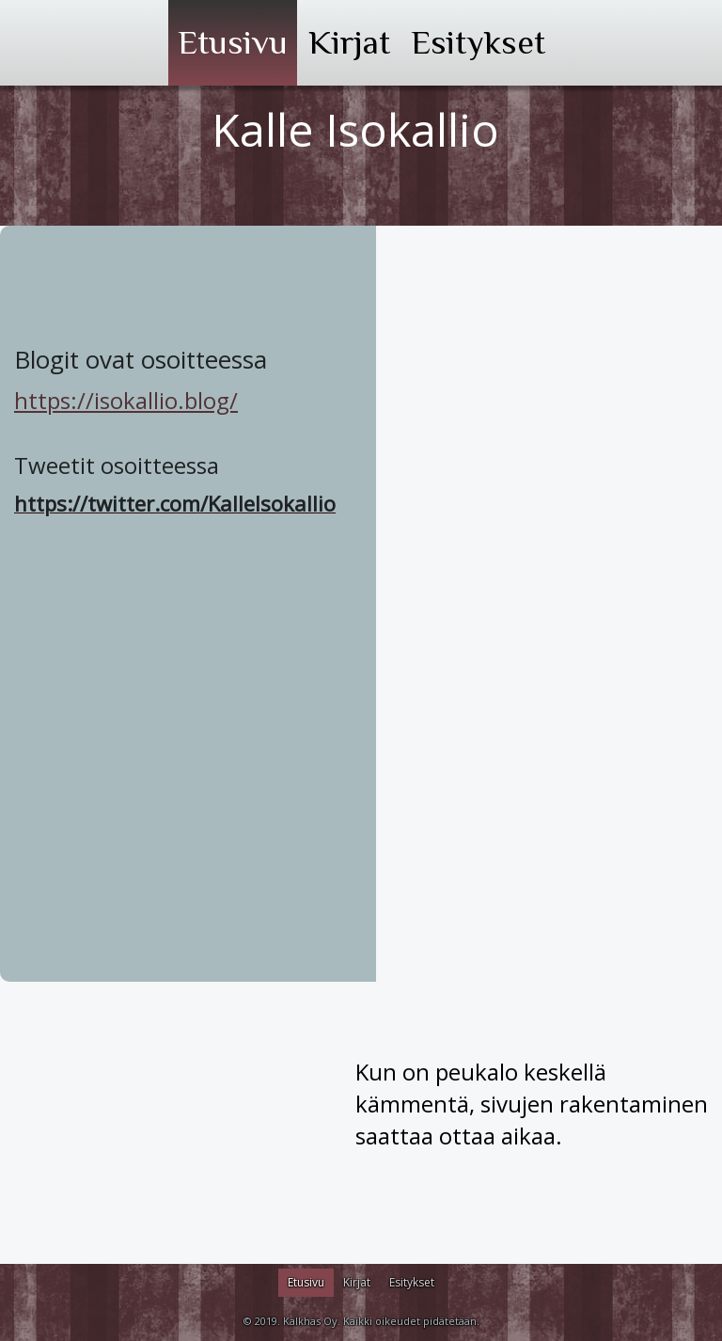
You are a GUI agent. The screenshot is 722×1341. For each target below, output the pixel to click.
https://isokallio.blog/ (126, 400)
